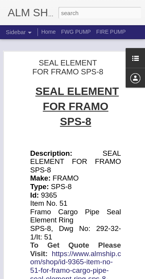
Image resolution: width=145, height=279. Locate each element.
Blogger (97, 274)
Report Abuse (119, 274)
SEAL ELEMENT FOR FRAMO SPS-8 (67, 60)
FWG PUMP (76, 32)
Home (48, 32)
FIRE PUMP (111, 32)
